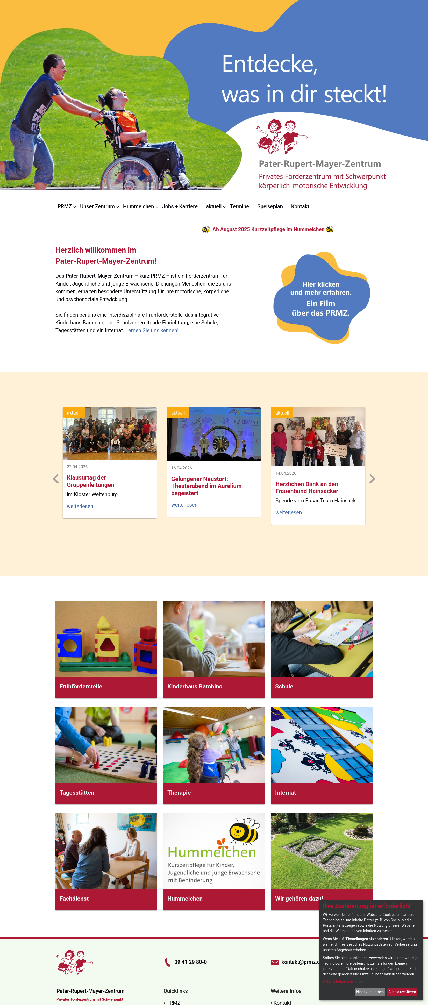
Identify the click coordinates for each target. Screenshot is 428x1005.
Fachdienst (74, 898)
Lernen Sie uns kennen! (152, 330)
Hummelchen (185, 898)
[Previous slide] (56, 479)
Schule (284, 686)
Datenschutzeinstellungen (344, 981)
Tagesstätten (77, 792)
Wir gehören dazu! (299, 898)
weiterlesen (80, 506)
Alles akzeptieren (402, 992)
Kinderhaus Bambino (195, 686)
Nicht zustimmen (370, 992)
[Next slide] (371, 479)
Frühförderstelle (81, 686)
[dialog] (371, 950)
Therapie (179, 792)
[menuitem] (67, 206)
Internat (285, 792)
